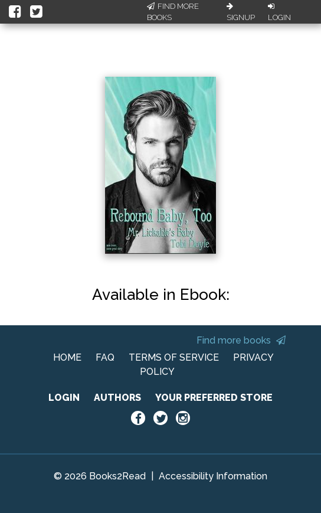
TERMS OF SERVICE (174, 357)
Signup (241, 12)
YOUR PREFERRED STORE (214, 397)
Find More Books (173, 12)
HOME (67, 357)
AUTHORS (117, 397)
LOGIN (64, 397)
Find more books (241, 340)
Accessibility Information (213, 476)
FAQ (105, 357)
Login (279, 12)
